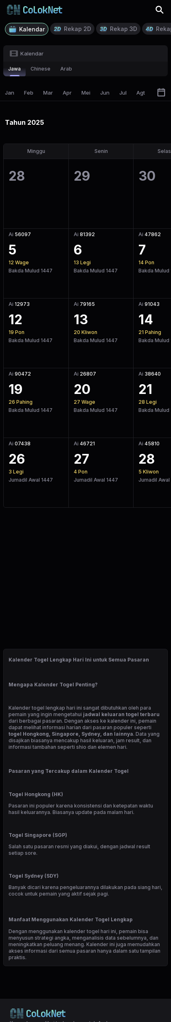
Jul (123, 92)
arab (66, 69)
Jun (105, 92)
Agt (140, 92)
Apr (67, 92)
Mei (85, 92)
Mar (48, 92)
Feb (28, 92)
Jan (9, 92)
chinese (40, 69)
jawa (14, 71)
